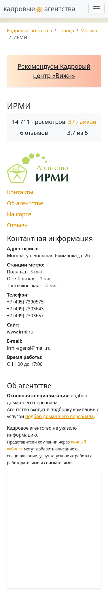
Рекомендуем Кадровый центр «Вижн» (54, 71)
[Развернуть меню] (96, 8)
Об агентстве (25, 203)
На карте (19, 214)
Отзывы (18, 225)
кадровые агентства (39, 8)
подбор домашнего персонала (59, 416)
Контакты (20, 192)
